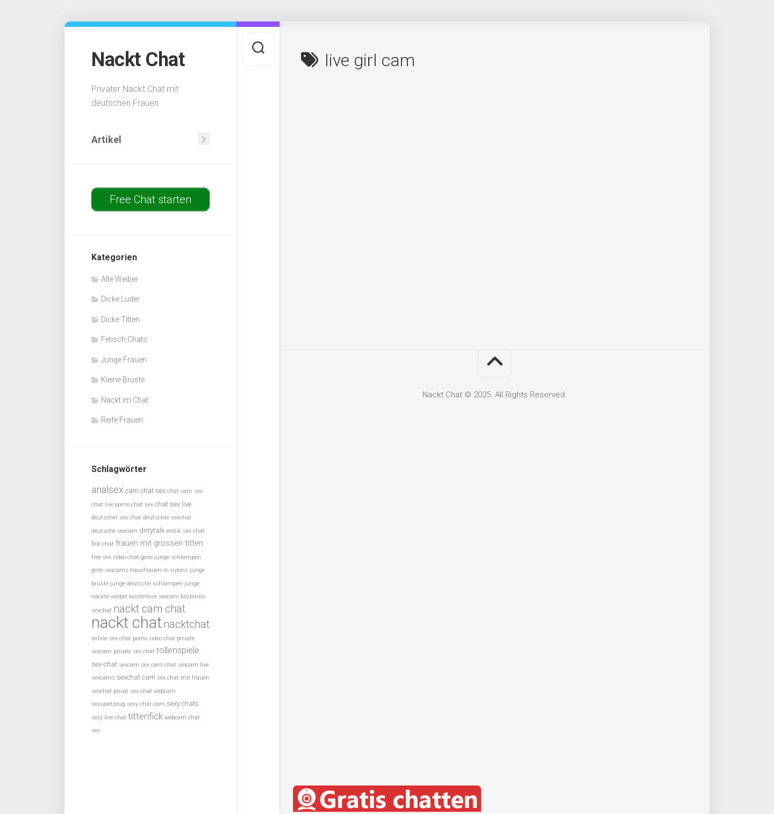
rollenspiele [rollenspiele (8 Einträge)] (177, 650)
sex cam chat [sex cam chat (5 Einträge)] (158, 664)
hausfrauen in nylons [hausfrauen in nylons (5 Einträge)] (159, 570)
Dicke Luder (120, 299)
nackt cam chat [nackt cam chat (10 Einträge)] (149, 609)
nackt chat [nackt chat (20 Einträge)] (126, 622)
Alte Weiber (119, 279)
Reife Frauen (122, 420)
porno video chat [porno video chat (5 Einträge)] (154, 638)
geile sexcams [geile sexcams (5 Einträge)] (109, 570)
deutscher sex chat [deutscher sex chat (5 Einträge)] (116, 517)
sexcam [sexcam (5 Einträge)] (129, 664)
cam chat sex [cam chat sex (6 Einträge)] (145, 491)
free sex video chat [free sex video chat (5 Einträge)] (115, 557)
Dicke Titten (120, 319)
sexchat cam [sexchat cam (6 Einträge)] (136, 677)
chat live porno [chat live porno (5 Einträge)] (110, 504)
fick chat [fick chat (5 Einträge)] (102, 543)
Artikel (106, 139)
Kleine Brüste (123, 379)
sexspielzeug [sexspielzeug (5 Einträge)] (108, 704)
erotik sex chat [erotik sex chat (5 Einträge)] (186, 530)
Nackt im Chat (124, 400)
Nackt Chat (137, 59)
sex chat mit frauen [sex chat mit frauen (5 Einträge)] (183, 677)
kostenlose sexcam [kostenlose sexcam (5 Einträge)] (154, 596)
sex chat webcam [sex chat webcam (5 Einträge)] (153, 691)
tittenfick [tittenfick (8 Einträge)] (145, 716)
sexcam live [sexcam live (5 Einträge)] (193, 664)
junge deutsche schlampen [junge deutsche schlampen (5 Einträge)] (146, 583)
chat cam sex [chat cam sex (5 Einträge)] (185, 491)
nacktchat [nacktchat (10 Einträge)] (186, 624)
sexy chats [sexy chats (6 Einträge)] (183, 703)
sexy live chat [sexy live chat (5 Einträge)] (108, 717)
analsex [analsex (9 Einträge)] (107, 489)
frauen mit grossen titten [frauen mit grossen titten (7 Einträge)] (159, 543)
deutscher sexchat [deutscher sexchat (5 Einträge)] (167, 517)
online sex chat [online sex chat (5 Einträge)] (111, 638)
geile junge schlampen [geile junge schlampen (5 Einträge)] (171, 557)
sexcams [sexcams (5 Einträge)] (103, 677)
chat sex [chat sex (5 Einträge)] (142, 504)
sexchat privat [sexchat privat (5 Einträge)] (109, 691)
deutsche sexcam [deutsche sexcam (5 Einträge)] (114, 530)
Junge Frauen (124, 359)
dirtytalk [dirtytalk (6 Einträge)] (152, 530)
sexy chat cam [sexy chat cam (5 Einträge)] (146, 704)
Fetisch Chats (124, 339)
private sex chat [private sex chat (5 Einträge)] (134, 651)
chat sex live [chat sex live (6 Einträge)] (173, 504)
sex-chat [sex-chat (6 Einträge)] (104, 664)
